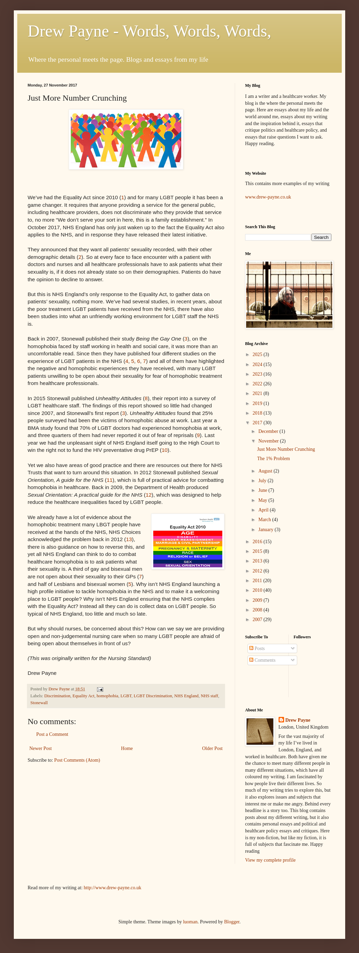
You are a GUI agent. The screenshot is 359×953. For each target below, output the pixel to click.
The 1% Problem (273, 458)
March (265, 519)
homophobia (107, 695)
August (265, 471)
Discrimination (57, 695)
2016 (258, 541)
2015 (258, 551)
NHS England (186, 695)
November (269, 441)
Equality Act (83, 695)
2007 (258, 619)
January (266, 529)
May (263, 500)
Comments (262, 660)
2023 (258, 374)
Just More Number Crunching (286, 449)
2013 (258, 561)
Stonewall (39, 702)
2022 (258, 383)
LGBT (126, 695)
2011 (258, 580)
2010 (258, 590)
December (268, 431)
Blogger (231, 921)
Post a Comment (52, 734)
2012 (258, 571)
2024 (258, 364)
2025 (258, 354)
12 (149, 495)
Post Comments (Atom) (77, 760)
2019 (258, 403)
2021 (258, 393)
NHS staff (209, 695)
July (263, 480)
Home (127, 748)
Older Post (212, 748)
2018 (258, 413)
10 (164, 450)
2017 (258, 422)
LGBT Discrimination (153, 695)
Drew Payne (297, 720)
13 (129, 539)
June (263, 490)
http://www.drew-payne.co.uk (113, 887)
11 (110, 480)
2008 (258, 609)
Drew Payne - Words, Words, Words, (149, 31)
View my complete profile (270, 860)
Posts (257, 648)
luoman (190, 921)
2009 (258, 600)
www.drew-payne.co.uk (268, 197)
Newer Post (40, 748)
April (264, 510)
